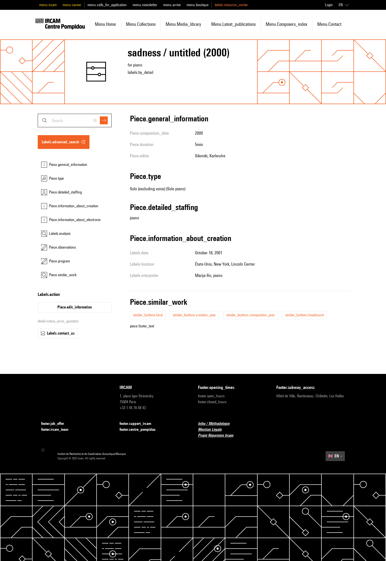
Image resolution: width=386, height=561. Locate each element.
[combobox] (75, 120)
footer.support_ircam (138, 423)
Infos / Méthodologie (216, 423)
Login (329, 4)
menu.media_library (183, 24)
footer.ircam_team (57, 429)
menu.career (72, 4)
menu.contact (329, 24)
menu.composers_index (286, 24)
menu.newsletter (145, 4)
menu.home (105, 24)
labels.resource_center (231, 4)
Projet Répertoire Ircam (218, 435)
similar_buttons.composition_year (250, 315)
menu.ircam (48, 4)
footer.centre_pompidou (140, 429)
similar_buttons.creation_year (194, 315)
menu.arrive (172, 4)
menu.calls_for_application (107, 4)
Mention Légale (213, 429)
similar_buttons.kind (147, 315)
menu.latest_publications (233, 24)
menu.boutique (198, 4)
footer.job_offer (55, 423)
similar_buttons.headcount (304, 315)
